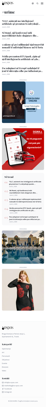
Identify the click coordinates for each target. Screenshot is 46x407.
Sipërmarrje (6, 349)
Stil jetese (5, 360)
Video (4, 371)
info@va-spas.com (10, 382)
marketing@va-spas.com (12, 385)
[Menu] (42, 3)
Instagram (7, 392)
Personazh (6, 356)
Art (3, 352)
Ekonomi (5, 367)
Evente (4, 363)
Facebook (7, 389)
